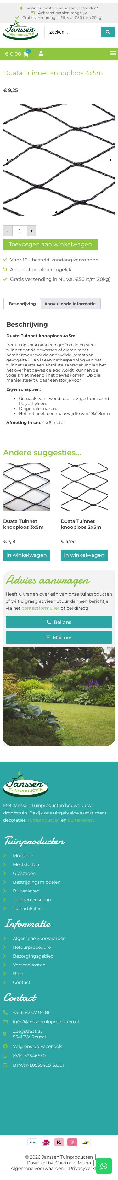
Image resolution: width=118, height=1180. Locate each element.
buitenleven (80, 820)
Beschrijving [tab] (22, 303)
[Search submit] (108, 32)
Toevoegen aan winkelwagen (50, 244)
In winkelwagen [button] (26, 555)
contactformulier (40, 608)
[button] (113, 53)
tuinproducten (44, 820)
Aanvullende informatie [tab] (70, 303)
